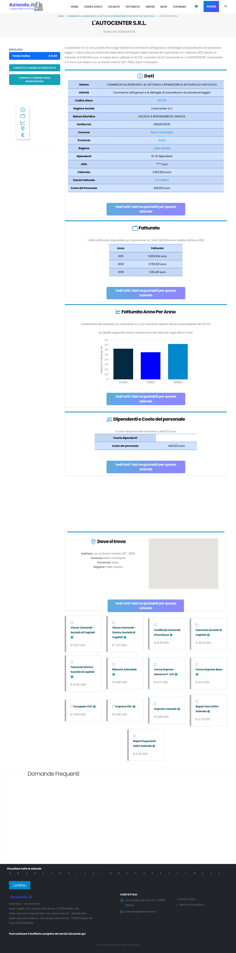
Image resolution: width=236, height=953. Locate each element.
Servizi (150, 7)
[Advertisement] (146, 504)
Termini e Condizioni (192, 904)
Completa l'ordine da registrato (34, 67)
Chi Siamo (179, 7)
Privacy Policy (188, 899)
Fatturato (133, 7)
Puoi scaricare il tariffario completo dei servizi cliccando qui (48, 934)
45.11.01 (162, 100)
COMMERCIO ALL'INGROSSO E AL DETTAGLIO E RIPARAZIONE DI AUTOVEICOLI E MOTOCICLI (111, 16)
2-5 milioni (162, 180)
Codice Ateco (93, 7)
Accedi (211, 6)
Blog (163, 7)
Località (114, 7)
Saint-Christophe (162, 132)
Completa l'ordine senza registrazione (35, 79)
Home (74, 7)
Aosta (162, 140)
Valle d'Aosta (162, 148)
